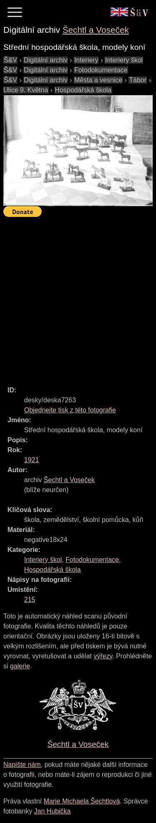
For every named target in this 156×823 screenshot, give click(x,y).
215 (29, 599)
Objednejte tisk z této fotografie (70, 410)
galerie (20, 666)
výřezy (103, 656)
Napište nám (22, 764)
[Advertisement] (78, 298)
